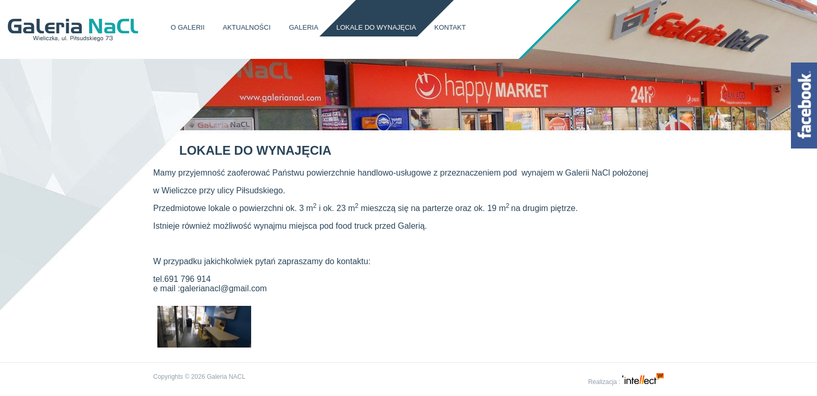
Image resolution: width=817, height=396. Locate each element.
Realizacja (602, 382)
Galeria (303, 27)
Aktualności (247, 27)
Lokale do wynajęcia (376, 27)
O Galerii (188, 27)
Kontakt (450, 27)
